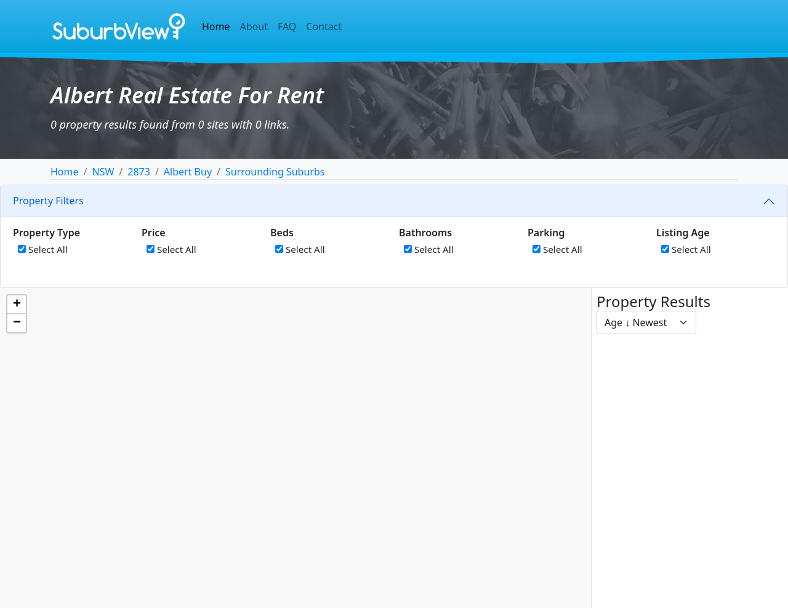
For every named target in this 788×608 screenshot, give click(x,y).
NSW (103, 171)
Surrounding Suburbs (274, 171)
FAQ (287, 26)
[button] (16, 304)
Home (216, 26)
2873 (138, 171)
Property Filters (48, 200)
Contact (324, 26)
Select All (43, 249)
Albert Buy (188, 171)
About (254, 26)
